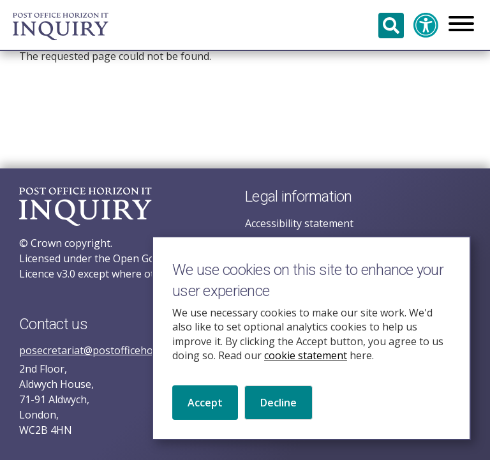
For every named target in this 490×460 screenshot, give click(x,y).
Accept (205, 416)
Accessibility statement (299, 223)
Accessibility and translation (426, 25)
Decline (278, 416)
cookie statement (305, 369)
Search (391, 25)
